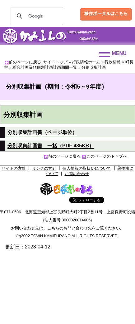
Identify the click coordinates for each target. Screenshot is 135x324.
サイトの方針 (14, 168)
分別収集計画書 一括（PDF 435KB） (50, 145)
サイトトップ (55, 62)
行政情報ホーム (86, 62)
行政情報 (113, 62)
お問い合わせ (77, 173)
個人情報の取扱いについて (87, 168)
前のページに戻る (25, 62)
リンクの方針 (44, 168)
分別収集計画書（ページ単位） (42, 132)
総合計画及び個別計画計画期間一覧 (44, 67)
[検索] (36, 16)
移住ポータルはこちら (106, 13)
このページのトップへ (106, 156)
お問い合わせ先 (77, 228)
